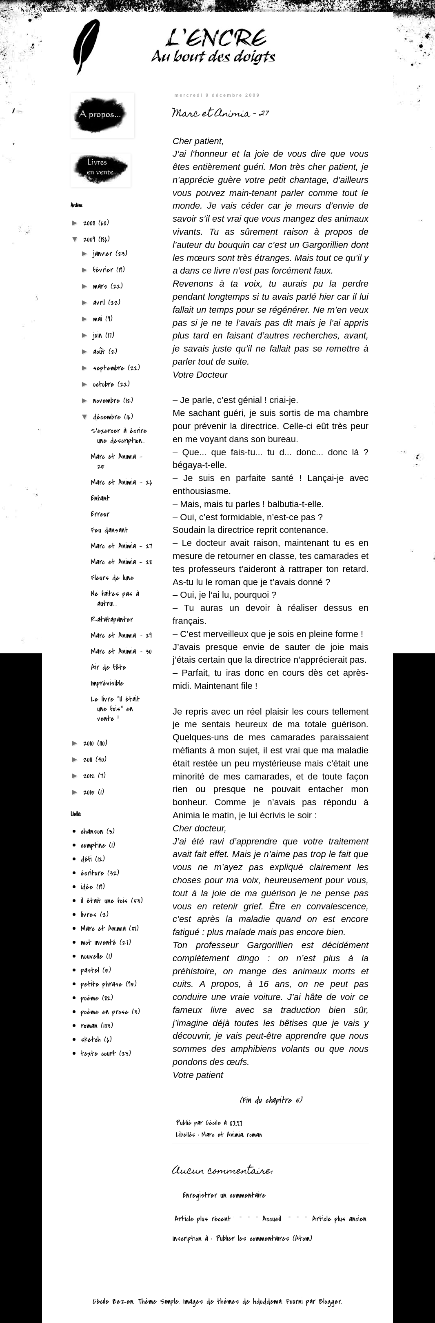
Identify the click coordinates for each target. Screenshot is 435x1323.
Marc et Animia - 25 (116, 461)
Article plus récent (203, 1219)
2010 (90, 743)
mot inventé (98, 942)
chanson (92, 831)
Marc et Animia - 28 (121, 562)
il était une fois (104, 900)
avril (100, 302)
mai (99, 319)
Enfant (100, 498)
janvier (104, 253)
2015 (90, 792)
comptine (93, 845)
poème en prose (105, 1012)
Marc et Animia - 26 (121, 482)
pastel (90, 970)
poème (90, 998)
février (104, 270)
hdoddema (267, 1301)
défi (86, 859)
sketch (91, 1039)
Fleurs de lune (112, 578)
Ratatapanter (112, 619)
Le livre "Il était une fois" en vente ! (115, 708)
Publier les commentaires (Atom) (264, 1238)
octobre (105, 384)
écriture (92, 873)
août (101, 351)
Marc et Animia (222, 1134)
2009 (90, 239)
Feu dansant (109, 530)
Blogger (330, 1301)
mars (102, 286)
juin (99, 335)
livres (89, 914)
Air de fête (108, 667)
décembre (108, 417)
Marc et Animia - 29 (121, 635)
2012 (90, 776)
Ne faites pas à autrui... (115, 598)
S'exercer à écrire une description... (119, 435)
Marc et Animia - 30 (121, 651)
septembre (110, 368)
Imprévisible (107, 683)
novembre (108, 400)
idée (87, 887)
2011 (89, 759)
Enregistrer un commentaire (224, 1195)
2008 (90, 223)
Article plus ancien (339, 1219)
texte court (98, 1053)
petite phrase (101, 984)
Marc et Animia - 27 (121, 546)
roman (254, 1134)
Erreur (100, 514)
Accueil (271, 1219)
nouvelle (92, 956)
